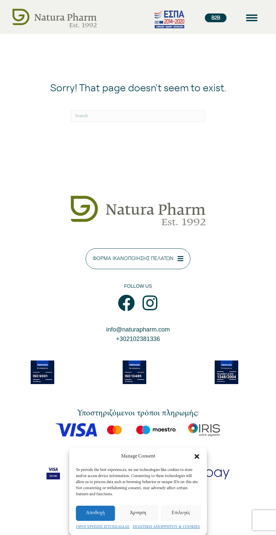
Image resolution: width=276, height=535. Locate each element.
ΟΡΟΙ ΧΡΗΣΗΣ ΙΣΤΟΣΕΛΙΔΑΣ (102, 527)
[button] (196, 456)
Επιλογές (181, 512)
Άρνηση (138, 512)
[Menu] (251, 18)
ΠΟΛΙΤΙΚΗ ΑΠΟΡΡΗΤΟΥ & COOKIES (166, 527)
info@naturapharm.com (138, 329)
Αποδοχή (95, 512)
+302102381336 (138, 339)
